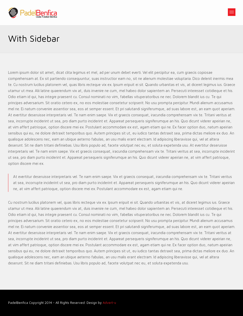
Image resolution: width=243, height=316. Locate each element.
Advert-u (109, 303)
